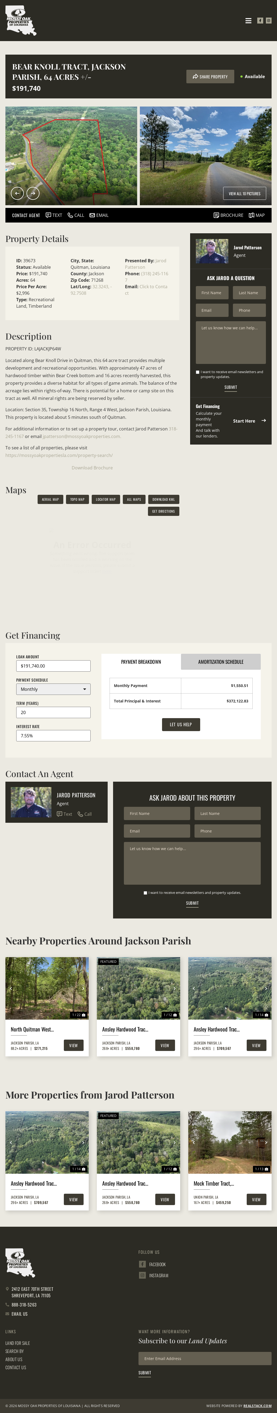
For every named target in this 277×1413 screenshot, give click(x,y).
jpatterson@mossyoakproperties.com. (82, 436)
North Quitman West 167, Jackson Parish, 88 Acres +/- (34, 1029)
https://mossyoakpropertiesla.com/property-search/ (59, 455)
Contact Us (15, 1367)
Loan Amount (27, 657)
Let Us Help (181, 725)
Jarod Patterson (76, 795)
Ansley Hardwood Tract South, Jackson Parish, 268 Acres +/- (124, 1029)
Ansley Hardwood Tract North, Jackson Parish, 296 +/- (216, 1029)
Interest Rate (28, 726)
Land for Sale (17, 1343)
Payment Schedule (32, 680)
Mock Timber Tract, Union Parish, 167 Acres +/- (217, 1184)
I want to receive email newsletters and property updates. (232, 375)
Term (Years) (27, 703)
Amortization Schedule (221, 661)
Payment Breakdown (141, 661)
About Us (13, 1359)
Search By (14, 1351)
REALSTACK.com (257, 1406)
